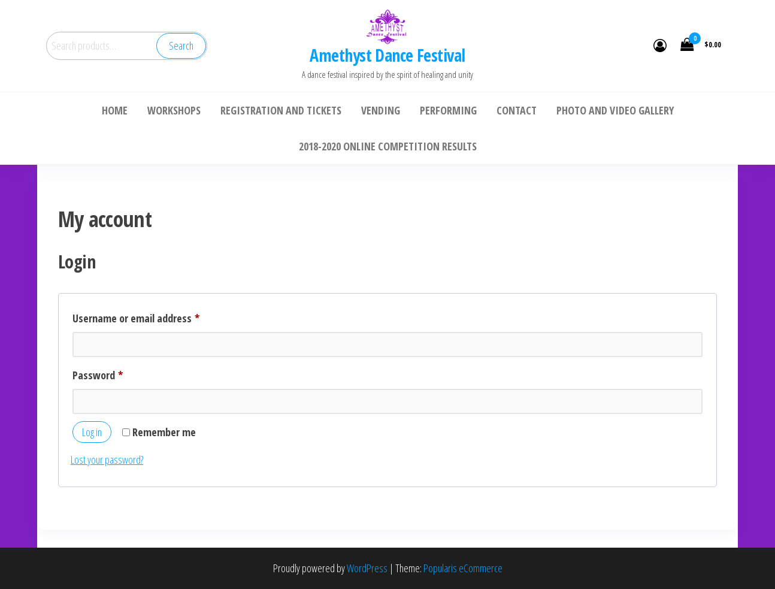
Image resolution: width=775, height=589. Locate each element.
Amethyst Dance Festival (387, 55)
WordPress (367, 568)
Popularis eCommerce (462, 568)
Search (181, 45)
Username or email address (154, 316)
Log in (92, 432)
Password (116, 373)
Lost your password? (107, 459)
